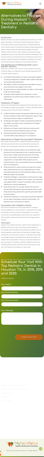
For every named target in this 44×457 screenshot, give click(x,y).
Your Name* (22, 287)
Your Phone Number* (22, 302)
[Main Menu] (36, 3)
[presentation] (11, 329)
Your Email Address (22, 294)
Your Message (22, 317)
